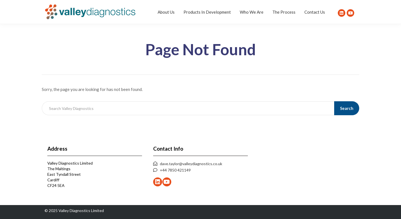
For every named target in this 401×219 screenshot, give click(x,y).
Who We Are (251, 12)
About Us (166, 12)
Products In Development (207, 12)
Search (347, 108)
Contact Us (314, 12)
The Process (283, 12)
